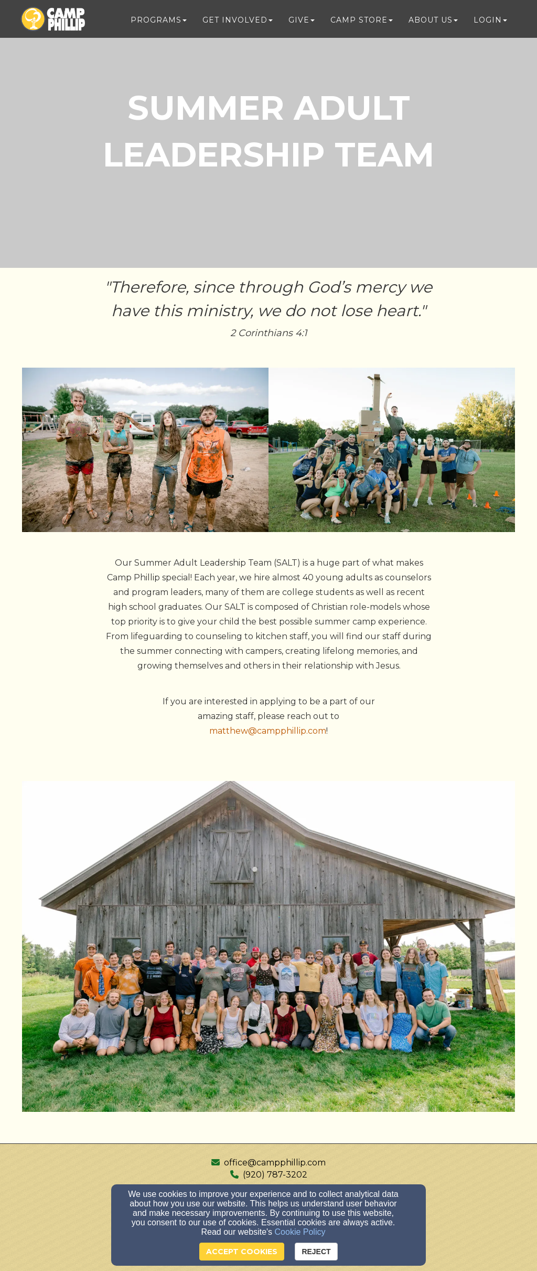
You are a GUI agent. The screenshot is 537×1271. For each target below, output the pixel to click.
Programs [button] (159, 22)
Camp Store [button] (361, 22)
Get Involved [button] (237, 22)
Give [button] (301, 22)
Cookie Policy (300, 1231)
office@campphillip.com (275, 1163)
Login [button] (490, 22)
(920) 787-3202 (275, 1175)
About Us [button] (433, 22)
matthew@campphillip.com (267, 731)
